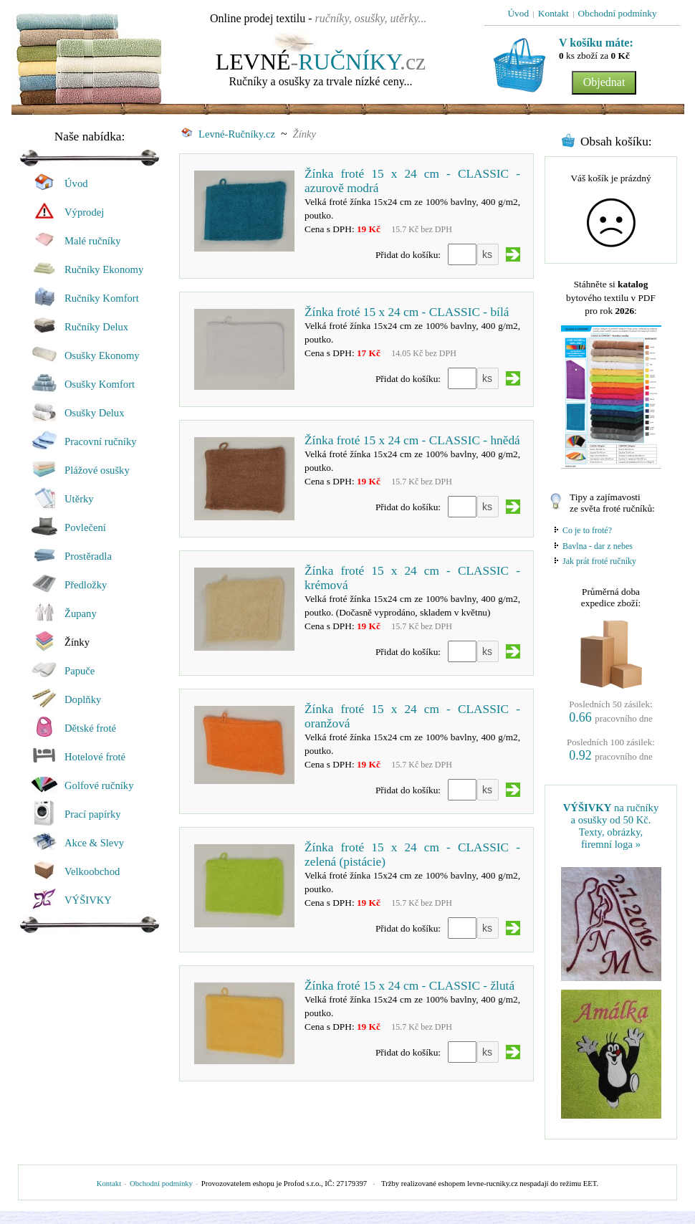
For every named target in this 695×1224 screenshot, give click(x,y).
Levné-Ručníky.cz (228, 134)
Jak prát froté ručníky (599, 561)
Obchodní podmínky (161, 1183)
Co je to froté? (587, 530)
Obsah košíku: (616, 141)
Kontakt (109, 1183)
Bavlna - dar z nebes (597, 546)
